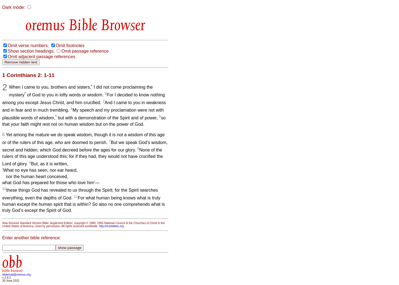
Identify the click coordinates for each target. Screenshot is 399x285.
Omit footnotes (70, 45)
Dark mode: (13, 7)
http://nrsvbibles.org (111, 226)
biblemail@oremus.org (16, 274)
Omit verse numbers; (28, 45)
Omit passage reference (85, 51)
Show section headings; (31, 51)
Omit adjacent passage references (41, 56)
